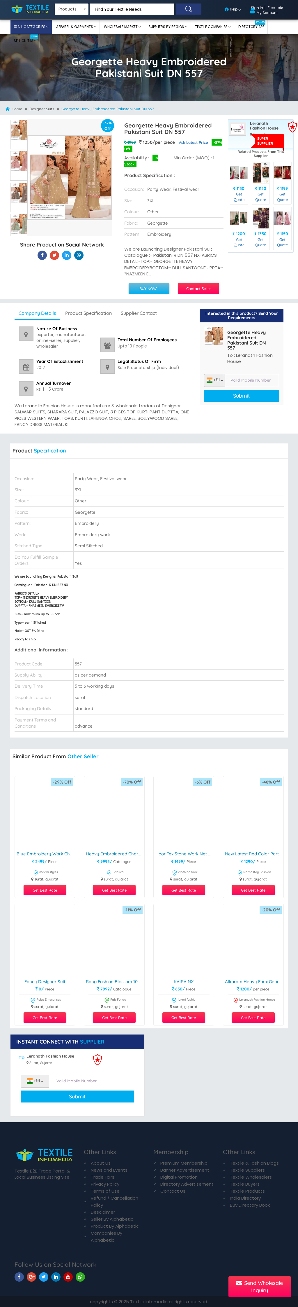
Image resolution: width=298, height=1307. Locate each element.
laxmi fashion (184, 1000)
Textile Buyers (245, 1184)
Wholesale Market (121, 26)
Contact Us (172, 1191)
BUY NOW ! (149, 288)
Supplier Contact (139, 313)
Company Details (37, 313)
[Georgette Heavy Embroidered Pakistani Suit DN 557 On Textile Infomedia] (42, 255)
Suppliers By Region (166, 26)
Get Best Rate (45, 890)
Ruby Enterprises (45, 1000)
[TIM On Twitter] (43, 1277)
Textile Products (247, 1191)
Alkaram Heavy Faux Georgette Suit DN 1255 (254, 981)
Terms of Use (105, 1191)
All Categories (31, 26)
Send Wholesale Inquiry (259, 1287)
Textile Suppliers (247, 1170)
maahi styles (45, 873)
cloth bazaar (184, 873)
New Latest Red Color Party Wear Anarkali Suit (254, 854)
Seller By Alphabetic (112, 1219)
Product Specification (88, 313)
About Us (101, 1163)
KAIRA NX (184, 981)
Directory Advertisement (187, 1184)
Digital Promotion (179, 1177)
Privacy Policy (105, 1184)
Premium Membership (183, 1163)
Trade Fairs (102, 1177)
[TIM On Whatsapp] (80, 1277)
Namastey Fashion (254, 873)
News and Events (109, 1170)
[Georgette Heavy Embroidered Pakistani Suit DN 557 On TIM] (66, 255)
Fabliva (115, 873)
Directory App (251, 24)
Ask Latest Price (193, 142)
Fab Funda (115, 1000)
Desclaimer (103, 1212)
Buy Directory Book (250, 1205)
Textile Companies (211, 26)
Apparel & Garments (75, 26)
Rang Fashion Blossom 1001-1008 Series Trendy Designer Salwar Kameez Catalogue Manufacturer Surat (115, 981)
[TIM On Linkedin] (56, 1277)
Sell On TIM (26, 38)
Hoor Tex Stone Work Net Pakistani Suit (184, 854)
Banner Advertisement (184, 1170)
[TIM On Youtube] (68, 1277)
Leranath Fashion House (264, 125)
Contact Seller (198, 288)
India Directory (245, 1198)
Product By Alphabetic (115, 1226)
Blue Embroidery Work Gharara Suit (46, 854)
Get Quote (239, 197)
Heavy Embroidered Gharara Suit (115, 854)
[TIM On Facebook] (19, 1277)
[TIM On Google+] (31, 1277)
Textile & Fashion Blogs (254, 1163)
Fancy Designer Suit (44, 981)
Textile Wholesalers (251, 1177)
